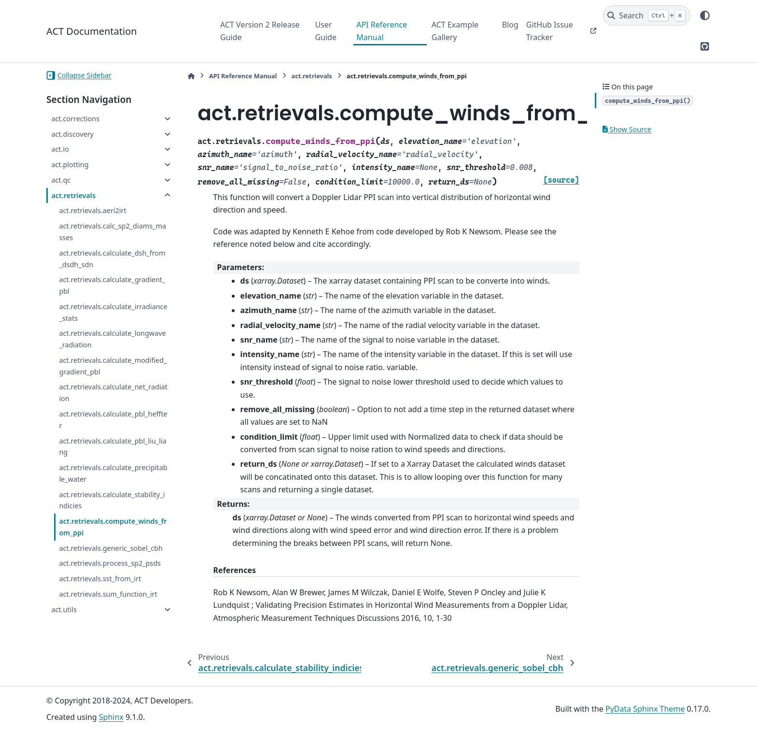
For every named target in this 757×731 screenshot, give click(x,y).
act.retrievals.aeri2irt (92, 210)
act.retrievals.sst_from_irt (100, 578)
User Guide (325, 31)
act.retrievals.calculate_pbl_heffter (113, 419)
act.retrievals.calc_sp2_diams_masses (112, 231)
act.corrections (75, 118)
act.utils (63, 609)
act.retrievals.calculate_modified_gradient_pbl (113, 366)
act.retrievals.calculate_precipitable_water (113, 473)
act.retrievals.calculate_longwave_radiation (112, 339)
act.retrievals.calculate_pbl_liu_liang (112, 446)
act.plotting (69, 164)
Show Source (627, 129)
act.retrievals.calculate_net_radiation (113, 392)
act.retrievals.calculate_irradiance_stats (113, 312)
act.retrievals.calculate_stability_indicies (112, 500)
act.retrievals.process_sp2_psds (110, 563)
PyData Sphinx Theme (645, 708)
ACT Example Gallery (455, 31)
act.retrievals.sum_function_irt (108, 594)
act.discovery (72, 134)
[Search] (646, 15)
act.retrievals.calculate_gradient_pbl (112, 285)
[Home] (191, 76)
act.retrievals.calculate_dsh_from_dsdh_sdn (112, 258)
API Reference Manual (381, 31)
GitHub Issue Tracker (549, 31)
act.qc (60, 180)
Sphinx (111, 717)
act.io (60, 149)
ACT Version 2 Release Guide (260, 31)
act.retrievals (73, 195)
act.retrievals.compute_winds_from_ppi (113, 526)
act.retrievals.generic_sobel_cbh (111, 548)
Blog (510, 24)
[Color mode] (705, 15)
